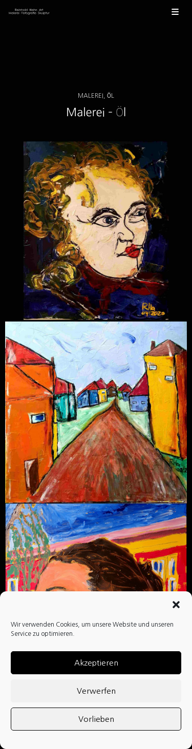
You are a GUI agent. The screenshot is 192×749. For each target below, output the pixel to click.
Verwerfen (96, 691)
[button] (176, 605)
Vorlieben (96, 719)
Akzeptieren (96, 663)
